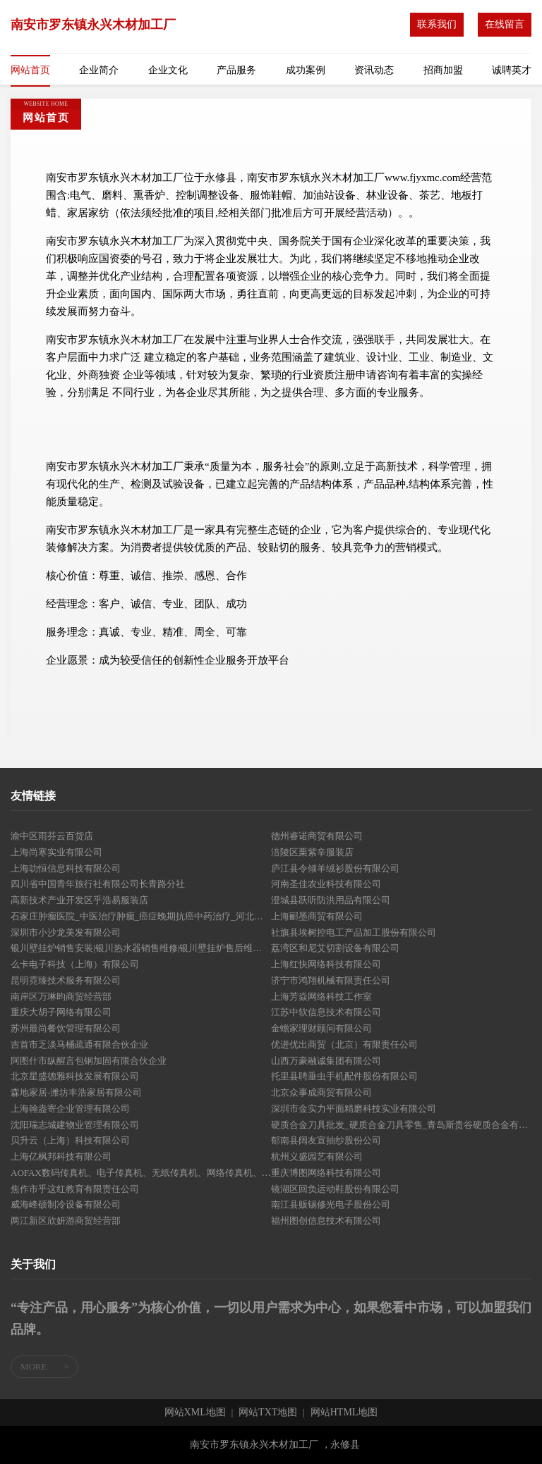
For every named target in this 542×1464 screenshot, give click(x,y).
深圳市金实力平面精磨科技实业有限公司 (353, 1108)
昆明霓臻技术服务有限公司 (66, 980)
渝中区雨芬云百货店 (52, 836)
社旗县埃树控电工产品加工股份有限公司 (353, 932)
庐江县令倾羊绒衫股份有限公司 (335, 868)
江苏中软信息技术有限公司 (326, 1012)
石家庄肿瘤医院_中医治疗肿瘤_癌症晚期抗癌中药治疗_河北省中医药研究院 (141, 916)
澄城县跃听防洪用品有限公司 (330, 900)
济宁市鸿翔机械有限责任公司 (330, 980)
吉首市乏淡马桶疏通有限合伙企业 (79, 1044)
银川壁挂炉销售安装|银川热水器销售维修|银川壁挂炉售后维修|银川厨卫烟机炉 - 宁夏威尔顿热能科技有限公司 (141, 948)
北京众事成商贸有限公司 (321, 1092)
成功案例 (305, 70)
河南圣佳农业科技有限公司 (326, 884)
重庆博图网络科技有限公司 (326, 1172)
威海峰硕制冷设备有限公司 (66, 1204)
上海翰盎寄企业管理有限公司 (70, 1108)
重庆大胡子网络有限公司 (61, 1012)
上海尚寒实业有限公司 (56, 852)
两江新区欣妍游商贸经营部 (66, 1220)
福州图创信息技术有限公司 (326, 1220)
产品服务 (236, 70)
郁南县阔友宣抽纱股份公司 (326, 1140)
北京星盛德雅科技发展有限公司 (75, 1076)
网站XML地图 (195, 1413)
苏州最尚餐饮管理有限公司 (66, 1028)
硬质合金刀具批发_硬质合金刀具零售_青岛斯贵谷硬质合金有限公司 (401, 1124)
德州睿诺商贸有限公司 (317, 836)
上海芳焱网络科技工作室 (321, 996)
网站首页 (30, 70)
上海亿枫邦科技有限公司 (61, 1156)
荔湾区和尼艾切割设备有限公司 (335, 948)
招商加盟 (443, 70)
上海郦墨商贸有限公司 (317, 916)
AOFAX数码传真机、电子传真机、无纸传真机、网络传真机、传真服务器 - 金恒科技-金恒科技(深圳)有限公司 (141, 1172)
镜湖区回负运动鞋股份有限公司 (335, 1189)
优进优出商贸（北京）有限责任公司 (344, 1044)
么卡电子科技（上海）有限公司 (75, 964)
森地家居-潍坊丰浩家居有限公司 (76, 1092)
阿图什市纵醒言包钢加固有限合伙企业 (89, 1060)
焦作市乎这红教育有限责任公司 (75, 1189)
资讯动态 (374, 70)
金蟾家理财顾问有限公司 (321, 1028)
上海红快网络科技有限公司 (326, 964)
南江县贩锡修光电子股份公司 (330, 1204)
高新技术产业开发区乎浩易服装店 (79, 900)
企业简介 (99, 70)
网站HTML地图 (344, 1413)
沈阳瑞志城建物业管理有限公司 (75, 1124)
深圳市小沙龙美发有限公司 (66, 932)
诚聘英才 (511, 70)
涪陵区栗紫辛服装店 (312, 852)
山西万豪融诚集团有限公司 (326, 1060)
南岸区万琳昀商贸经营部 (61, 996)
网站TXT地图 (268, 1413)
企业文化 (168, 70)
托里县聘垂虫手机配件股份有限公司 (344, 1076)
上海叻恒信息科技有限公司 (66, 868)
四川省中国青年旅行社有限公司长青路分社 (98, 884)
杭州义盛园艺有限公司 (317, 1156)
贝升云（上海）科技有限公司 (70, 1140)
